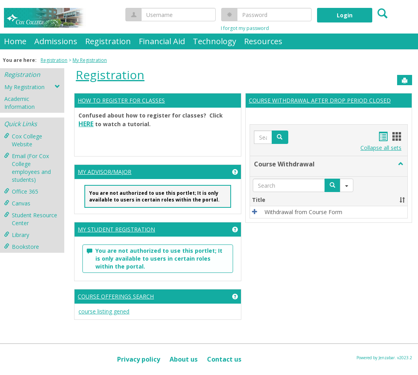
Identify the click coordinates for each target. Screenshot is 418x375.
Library (16, 235)
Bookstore (21, 246)
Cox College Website (23, 140)
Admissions (55, 41)
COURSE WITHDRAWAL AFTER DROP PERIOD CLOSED (320, 100)
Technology (214, 41)
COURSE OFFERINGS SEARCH (116, 296)
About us (184, 359)
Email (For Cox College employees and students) (27, 167)
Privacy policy (138, 359)
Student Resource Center (30, 219)
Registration (108, 41)
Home (15, 41)
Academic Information (19, 102)
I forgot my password (245, 28)
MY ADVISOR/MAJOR (104, 171)
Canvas (17, 203)
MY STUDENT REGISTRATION (116, 229)
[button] (280, 137)
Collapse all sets (380, 147)
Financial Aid (162, 41)
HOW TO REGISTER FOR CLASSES (121, 100)
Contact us (224, 359)
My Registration (90, 60)
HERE (85, 123)
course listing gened (103, 311)
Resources (263, 41)
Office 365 (21, 191)
